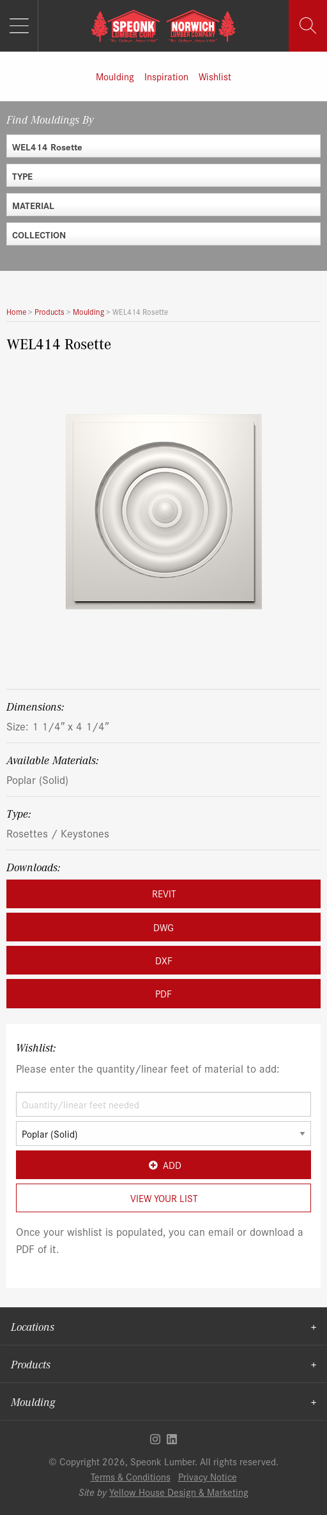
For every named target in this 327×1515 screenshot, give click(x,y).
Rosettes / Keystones (57, 832)
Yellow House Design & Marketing (178, 1491)
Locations (32, 1326)
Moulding (115, 76)
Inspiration (166, 76)
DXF (163, 960)
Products (30, 1364)
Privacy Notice (207, 1476)
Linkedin (172, 1439)
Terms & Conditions (131, 1476)
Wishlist (215, 76)
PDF (163, 993)
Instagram (155, 1439)
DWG (163, 927)
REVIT (164, 893)
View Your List (163, 1198)
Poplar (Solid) (37, 779)
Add (163, 1164)
